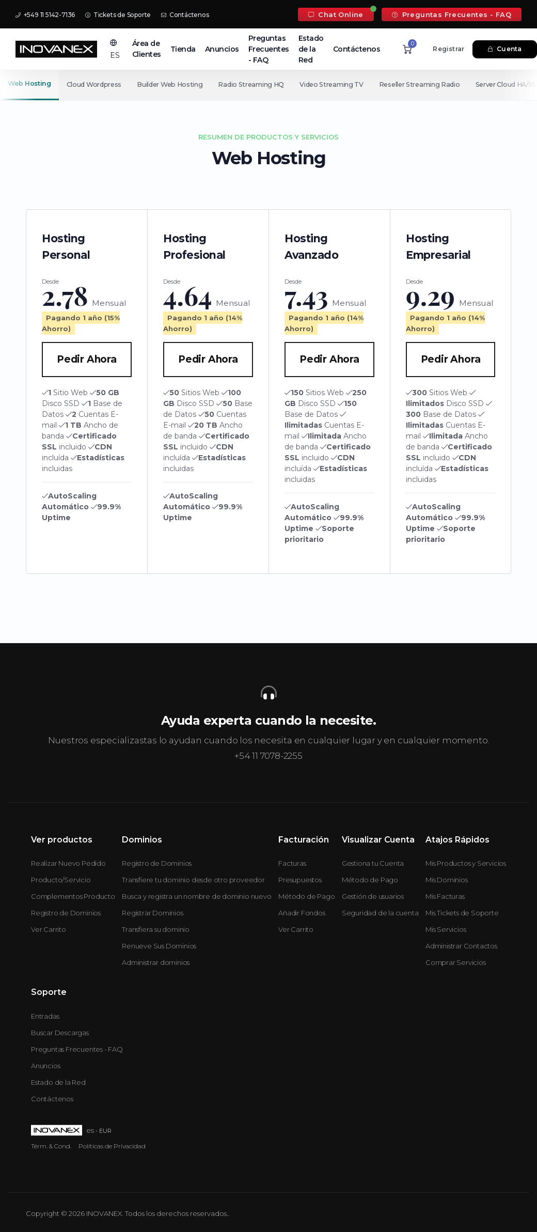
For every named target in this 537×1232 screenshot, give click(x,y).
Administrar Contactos (461, 946)
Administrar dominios (155, 962)
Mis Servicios (445, 929)
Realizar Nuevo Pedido (68, 863)
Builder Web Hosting (171, 84)
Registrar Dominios (152, 913)
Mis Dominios (446, 880)
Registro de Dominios (66, 913)
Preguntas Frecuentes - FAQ (451, 14)
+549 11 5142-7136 (45, 15)
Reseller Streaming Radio (425, 84)
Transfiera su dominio (155, 929)
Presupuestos (300, 880)
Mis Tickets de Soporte (462, 913)
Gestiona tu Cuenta (373, 863)
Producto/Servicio (61, 880)
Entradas (45, 1016)
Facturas (292, 863)
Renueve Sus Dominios (159, 946)
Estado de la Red (311, 49)
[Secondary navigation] (268, 84)
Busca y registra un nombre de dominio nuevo (196, 896)
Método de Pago (306, 896)
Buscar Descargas (60, 1032)
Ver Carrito (48, 929)
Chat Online (336, 14)
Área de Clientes (146, 49)
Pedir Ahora (87, 359)
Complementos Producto (73, 896)
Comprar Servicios (455, 962)
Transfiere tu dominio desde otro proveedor (193, 880)
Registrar (448, 49)
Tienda (183, 49)
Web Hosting (29, 83)
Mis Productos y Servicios (465, 863)
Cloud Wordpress (94, 84)
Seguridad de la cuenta (380, 913)
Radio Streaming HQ (255, 84)
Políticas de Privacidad (112, 1146)
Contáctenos (185, 15)
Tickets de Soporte (118, 15)
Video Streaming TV (336, 84)
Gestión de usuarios (373, 896)
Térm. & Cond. (51, 1146)
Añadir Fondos (301, 913)
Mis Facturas (445, 896)
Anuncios (222, 49)
